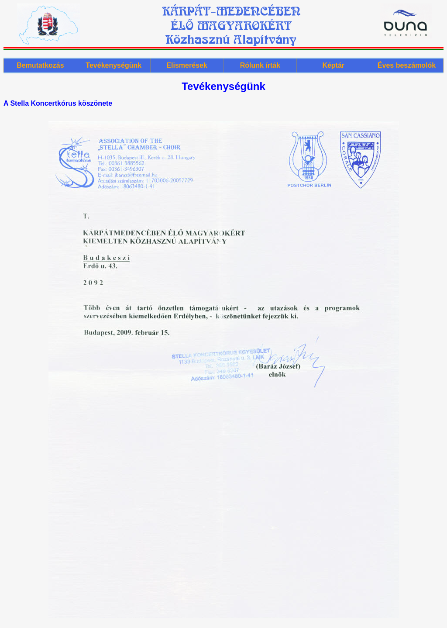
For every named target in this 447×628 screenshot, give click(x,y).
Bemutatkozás (40, 65)
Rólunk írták (260, 65)
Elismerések (186, 65)
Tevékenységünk (113, 65)
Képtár (333, 65)
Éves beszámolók (407, 65)
